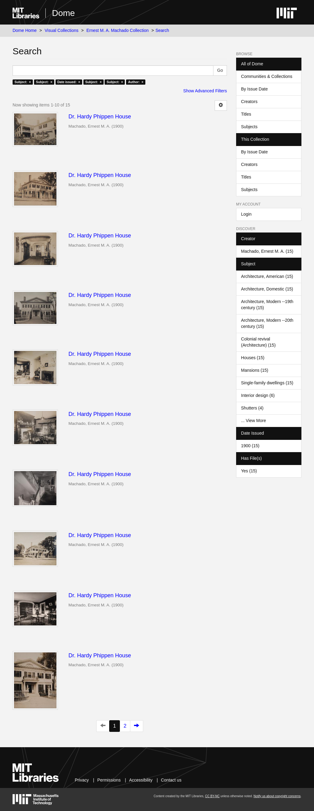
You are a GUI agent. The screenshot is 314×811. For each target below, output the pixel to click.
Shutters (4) (252, 408)
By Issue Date (254, 88)
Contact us (171, 780)
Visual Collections (61, 30)
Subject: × (22, 82)
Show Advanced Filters (205, 90)
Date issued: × (68, 82)
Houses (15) (252, 357)
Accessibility (140, 780)
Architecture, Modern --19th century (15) (267, 304)
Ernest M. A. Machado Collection (117, 30)
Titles (246, 114)
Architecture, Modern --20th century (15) (267, 323)
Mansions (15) (254, 370)
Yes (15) (249, 470)
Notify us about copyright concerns (277, 796)
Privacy (82, 780)
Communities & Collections (266, 76)
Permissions (109, 780)
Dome (63, 13)
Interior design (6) (258, 395)
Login (246, 214)
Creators (249, 101)
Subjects (249, 126)
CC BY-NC (212, 796)
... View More (253, 420)
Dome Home (25, 30)
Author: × (136, 82)
